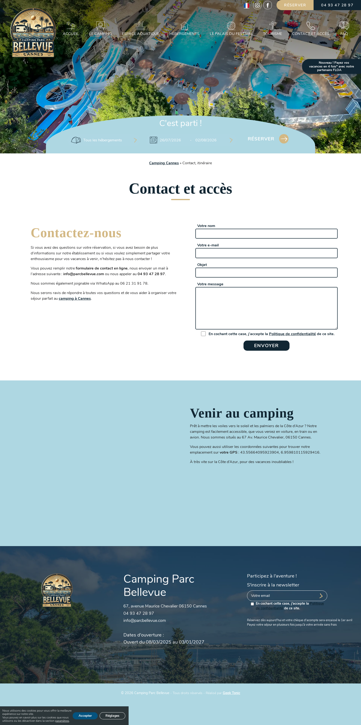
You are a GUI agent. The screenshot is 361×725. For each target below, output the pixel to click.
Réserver (295, 5)
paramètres (62, 721)
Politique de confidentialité (292, 334)
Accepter (85, 715)
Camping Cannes (164, 163)
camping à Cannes (75, 298)
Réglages (112, 715)
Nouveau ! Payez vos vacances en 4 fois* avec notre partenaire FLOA (331, 66)
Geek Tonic (231, 693)
